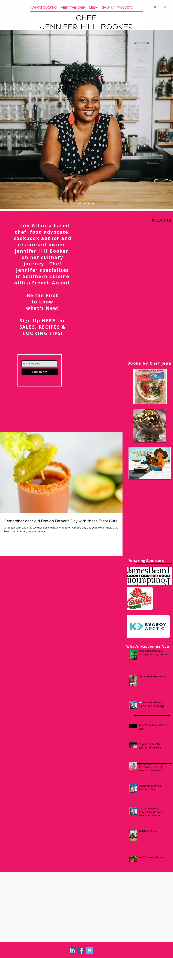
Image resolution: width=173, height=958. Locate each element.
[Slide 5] (84, 203)
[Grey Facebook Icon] (160, 7)
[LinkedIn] (72, 950)
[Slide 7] (89, 203)
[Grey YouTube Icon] (155, 7)
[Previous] (5, 119)
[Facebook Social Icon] (80, 950)
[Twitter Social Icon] (89, 950)
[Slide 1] (80, 203)
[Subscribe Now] (40, 372)
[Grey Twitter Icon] (164, 7)
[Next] (167, 119)
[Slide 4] (93, 203)
